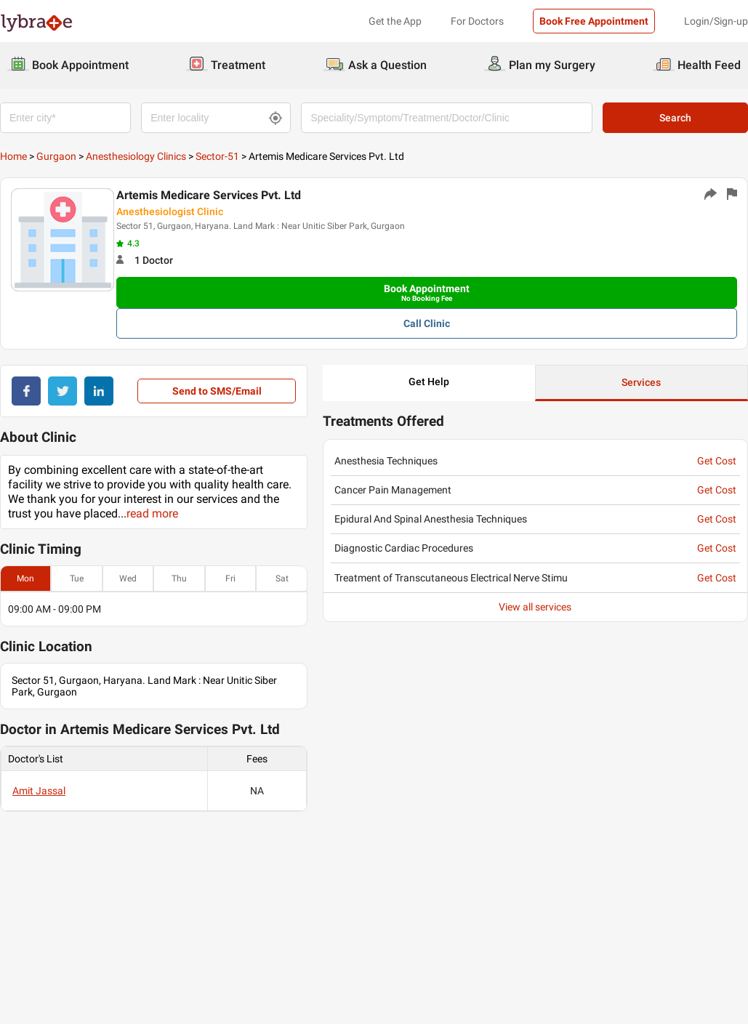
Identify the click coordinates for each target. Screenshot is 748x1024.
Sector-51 (217, 156)
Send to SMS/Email (217, 391)
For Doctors (477, 21)
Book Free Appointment (593, 21)
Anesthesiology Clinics (136, 156)
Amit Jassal (38, 791)
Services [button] (641, 382)
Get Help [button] (429, 381)
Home (13, 156)
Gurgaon (56, 156)
